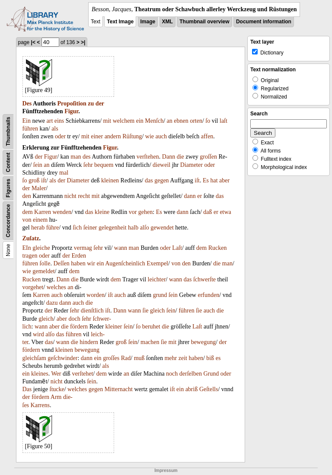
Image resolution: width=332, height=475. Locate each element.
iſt (43, 180)
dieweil (161, 165)
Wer (56, 373)
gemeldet (43, 271)
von (27, 220)
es (218, 358)
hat (213, 180)
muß (139, 358)
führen (30, 128)
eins (59, 121)
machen (150, 342)
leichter (157, 279)
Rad (126, 358)
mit (107, 121)
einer (97, 136)
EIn (26, 248)
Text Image (120, 22)
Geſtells (208, 389)
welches (56, 287)
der (100, 103)
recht (84, 196)
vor (133, 212)
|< (33, 42)
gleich (157, 310)
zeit (183, 358)
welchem (124, 121)
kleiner (113, 326)
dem (27, 212)
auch (160, 136)
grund (160, 295)
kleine (102, 212)
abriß (191, 389)
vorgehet (33, 287)
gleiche (41, 248)
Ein (26, 121)
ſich (77, 227)
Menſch (154, 121)
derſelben (190, 373)
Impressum (165, 470)
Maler (39, 188)
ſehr (88, 165)
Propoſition (71, 103)
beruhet (151, 326)
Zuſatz (30, 238)
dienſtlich (92, 310)
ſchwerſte (204, 279)
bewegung (203, 342)
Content (8, 162)
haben (78, 263)
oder (60, 136)
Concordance (8, 220)
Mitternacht (119, 389)
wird (38, 334)
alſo (144, 227)
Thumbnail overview (204, 22)
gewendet (162, 227)
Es (206, 180)
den (26, 196)
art (50, 121)
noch (172, 373)
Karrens (40, 405)
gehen (145, 212)
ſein (37, 165)
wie (149, 136)
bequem (103, 165)
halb (133, 227)
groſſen (208, 156)
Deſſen (61, 263)
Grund (211, 373)
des (87, 156)
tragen (30, 255)
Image (148, 22)
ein (140, 121)
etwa (225, 212)
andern (113, 136)
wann (120, 248)
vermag (83, 248)
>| (83, 42)
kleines (39, 373)
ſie (146, 310)
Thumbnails (8, 131)
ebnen (181, 121)
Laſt (177, 248)
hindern (89, 342)
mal (63, 172)
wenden (61, 212)
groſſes (111, 358)
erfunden (208, 295)
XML (167, 22)
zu (91, 103)
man (75, 156)
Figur (71, 111)
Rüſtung (132, 136)
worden (95, 295)
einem (40, 220)
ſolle (45, 263)
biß (210, 358)
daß (207, 212)
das (149, 180)
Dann (168, 156)
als (54, 128)
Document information (263, 22)
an (169, 121)
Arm (56, 397)
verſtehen (148, 156)
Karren (42, 212)
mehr (170, 358)
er (199, 196)
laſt (223, 121)
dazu (51, 303)
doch (74, 319)
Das (27, 389)
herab (38, 227)
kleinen (110, 180)
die (180, 156)
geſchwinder (62, 358)
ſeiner (90, 227)
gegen (161, 180)
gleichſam (34, 358)
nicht (70, 196)
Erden (79, 255)
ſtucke (57, 389)
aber (224, 180)
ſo (207, 121)
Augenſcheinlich (125, 263)
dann (190, 196)
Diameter (191, 165)
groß (34, 180)
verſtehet (82, 373)
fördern (79, 326)
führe (52, 227)
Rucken (217, 248)
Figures (8, 188)
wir (91, 263)
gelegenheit (113, 227)
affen (207, 136)
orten (196, 121)
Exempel (157, 263)
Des (27, 103)
